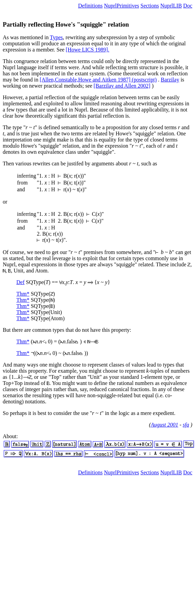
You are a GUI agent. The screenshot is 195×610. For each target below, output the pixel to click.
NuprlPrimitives (121, 6)
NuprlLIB (171, 6)
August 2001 (164, 425)
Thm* (22, 294)
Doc (187, 6)
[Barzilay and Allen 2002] (122, 86)
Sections (149, 6)
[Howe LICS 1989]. (87, 50)
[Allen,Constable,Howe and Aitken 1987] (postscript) (98, 80)
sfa (186, 425)
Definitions (90, 6)
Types (56, 37)
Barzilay (170, 80)
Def (20, 282)
